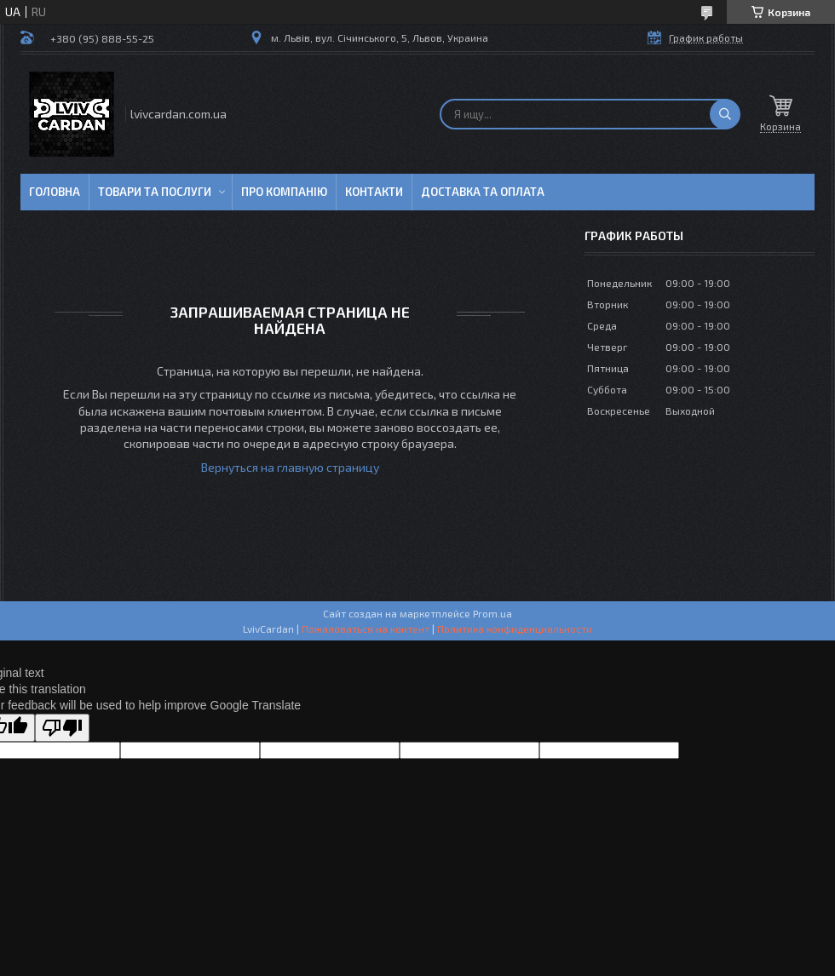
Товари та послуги (154, 191)
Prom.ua (492, 613)
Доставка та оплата (482, 191)
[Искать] (725, 114)
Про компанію (284, 191)
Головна (54, 191)
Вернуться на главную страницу (290, 467)
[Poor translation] (62, 728)
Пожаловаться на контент (365, 628)
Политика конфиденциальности (514, 628)
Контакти (374, 191)
